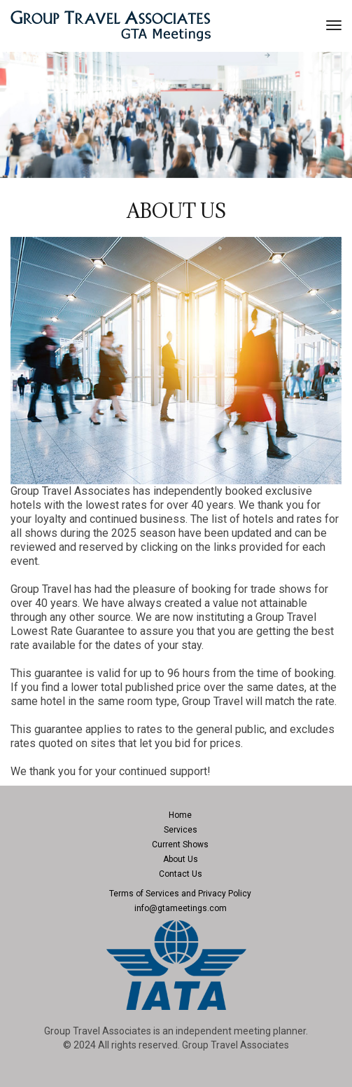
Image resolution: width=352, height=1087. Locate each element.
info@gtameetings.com (180, 908)
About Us (180, 859)
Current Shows (180, 844)
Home (180, 815)
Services (180, 830)
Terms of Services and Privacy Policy (180, 893)
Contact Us (180, 874)
